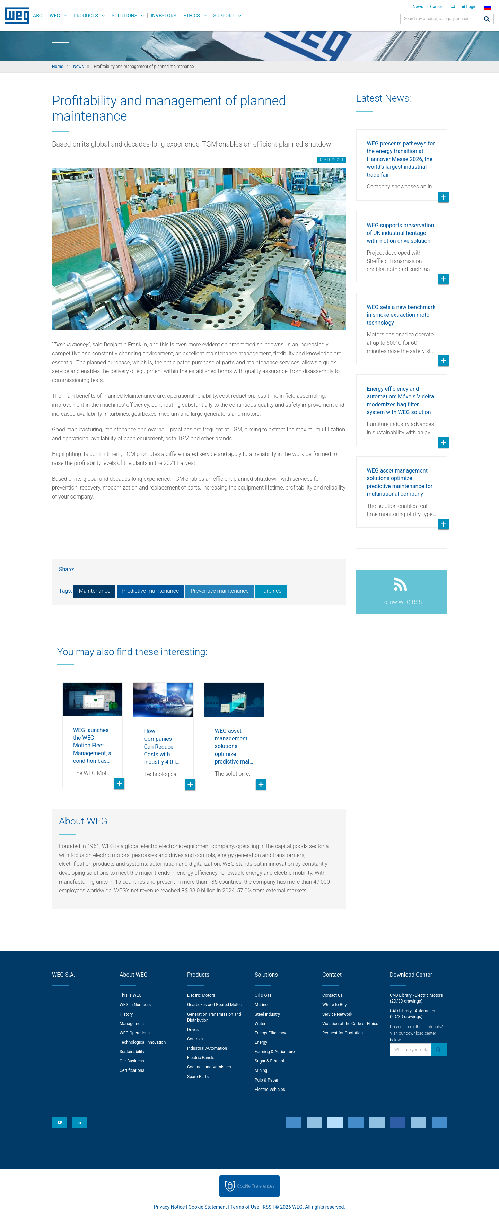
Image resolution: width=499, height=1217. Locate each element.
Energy (261, 1042)
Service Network (337, 1014)
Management (132, 1023)
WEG (14, 15)
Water (260, 1023)
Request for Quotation (342, 1033)
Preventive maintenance (220, 591)
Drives (193, 1029)
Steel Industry (267, 1014)
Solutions (124, 15)
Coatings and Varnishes (209, 1067)
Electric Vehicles (270, 1089)
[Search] (487, 20)
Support (224, 15)
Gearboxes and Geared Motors (215, 1004)
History (126, 1014)
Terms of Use (244, 1207)
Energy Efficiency (270, 1033)
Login (469, 6)
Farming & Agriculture (275, 1051)
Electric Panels (201, 1057)
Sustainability (132, 1051)
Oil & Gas (263, 995)
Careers (437, 6)
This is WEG (131, 995)
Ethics (191, 15)
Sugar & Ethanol (269, 1061)
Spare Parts (198, 1076)
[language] (489, 7)
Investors (163, 15)
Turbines (271, 591)
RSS (267, 1207)
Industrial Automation (207, 1048)
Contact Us (332, 995)
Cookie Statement (208, 1207)
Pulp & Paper (266, 1080)
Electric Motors (201, 995)
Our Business (132, 1061)
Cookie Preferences (256, 1186)
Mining (261, 1070)
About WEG (46, 15)
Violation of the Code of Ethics (350, 1023)
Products (85, 15)
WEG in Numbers (135, 1004)
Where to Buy (334, 1004)
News (418, 6)
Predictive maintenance (150, 591)
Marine (261, 1004)
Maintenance (94, 591)
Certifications (132, 1070)
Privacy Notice (169, 1207)
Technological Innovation (143, 1042)
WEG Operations (135, 1033)
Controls (195, 1039)
